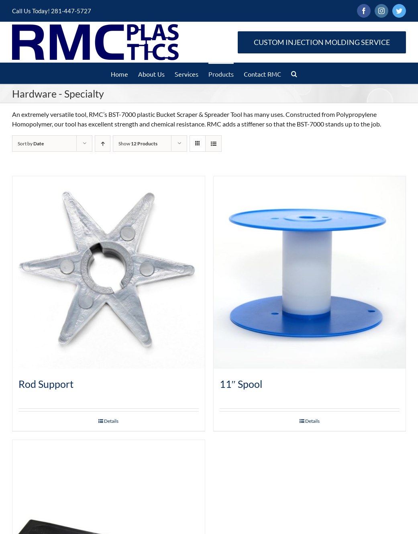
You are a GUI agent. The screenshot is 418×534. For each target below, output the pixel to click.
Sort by (31, 144)
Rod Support (45, 384)
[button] (294, 73)
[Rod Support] (108, 272)
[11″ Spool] (310, 272)
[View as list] (213, 143)
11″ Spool (241, 384)
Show (137, 144)
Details (111, 421)
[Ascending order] (102, 143)
